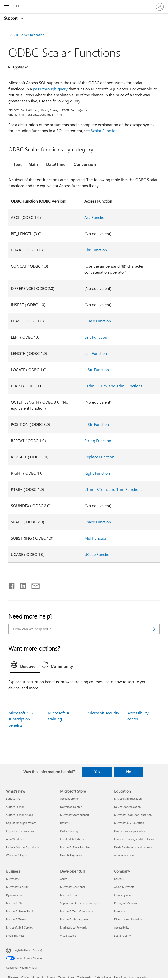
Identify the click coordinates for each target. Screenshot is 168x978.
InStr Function (96, 369)
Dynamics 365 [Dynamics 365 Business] (14, 895)
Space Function (97, 521)
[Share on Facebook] (11, 585)
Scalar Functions (105, 130)
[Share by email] (33, 585)
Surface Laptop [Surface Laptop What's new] (15, 807)
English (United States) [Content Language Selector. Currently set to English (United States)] (28, 950)
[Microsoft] (84, 4)
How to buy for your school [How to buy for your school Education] (130, 831)
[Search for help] (17, 7)
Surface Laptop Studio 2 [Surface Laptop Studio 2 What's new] (20, 815)
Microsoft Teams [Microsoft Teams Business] (16, 919)
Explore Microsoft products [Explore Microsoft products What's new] (22, 847)
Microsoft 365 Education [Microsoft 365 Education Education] (129, 823)
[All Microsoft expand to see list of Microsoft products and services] (6, 7)
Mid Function (95, 538)
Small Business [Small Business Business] (15, 935)
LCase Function (97, 320)
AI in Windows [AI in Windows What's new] (15, 839)
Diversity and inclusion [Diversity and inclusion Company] (128, 919)
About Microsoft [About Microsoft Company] (124, 887)
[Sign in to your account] (160, 7)
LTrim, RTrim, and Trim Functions (113, 385)
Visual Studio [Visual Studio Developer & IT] (68, 935)
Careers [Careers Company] (119, 879)
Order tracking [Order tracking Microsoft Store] (69, 831)
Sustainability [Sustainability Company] (122, 935)
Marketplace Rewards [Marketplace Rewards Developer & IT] (73, 927)
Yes (97, 771)
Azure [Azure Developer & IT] (63, 879)
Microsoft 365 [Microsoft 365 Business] (14, 903)
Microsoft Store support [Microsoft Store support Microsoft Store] (74, 815)
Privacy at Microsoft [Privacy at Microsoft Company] (126, 903)
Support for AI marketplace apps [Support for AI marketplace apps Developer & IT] (80, 903)
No (128, 771)
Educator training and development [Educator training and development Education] (135, 839)
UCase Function (98, 554)
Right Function (97, 473)
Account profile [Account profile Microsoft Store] (69, 798)
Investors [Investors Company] (119, 911)
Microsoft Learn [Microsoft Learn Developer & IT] (69, 895)
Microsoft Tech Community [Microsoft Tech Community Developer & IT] (76, 911)
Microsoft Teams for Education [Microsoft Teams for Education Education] (133, 815)
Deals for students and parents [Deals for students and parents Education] (133, 847)
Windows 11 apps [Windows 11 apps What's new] (17, 855)
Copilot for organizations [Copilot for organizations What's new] (21, 823)
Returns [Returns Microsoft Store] (65, 823)
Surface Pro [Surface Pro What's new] (13, 798)
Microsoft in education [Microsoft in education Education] (128, 798)
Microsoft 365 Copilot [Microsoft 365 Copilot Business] (19, 927)
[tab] (17, 165)
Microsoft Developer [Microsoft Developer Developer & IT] (72, 887)
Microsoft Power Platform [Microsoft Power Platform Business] (21, 911)
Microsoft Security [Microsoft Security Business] (17, 887)
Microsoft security (103, 712)
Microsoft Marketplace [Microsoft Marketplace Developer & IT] (74, 919)
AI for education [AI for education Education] (124, 855)
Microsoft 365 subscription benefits (20, 719)
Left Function (95, 337)
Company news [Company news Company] (123, 895)
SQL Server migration (27, 34)
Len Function (95, 353)
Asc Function (95, 217)
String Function (97, 440)
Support (11, 18)
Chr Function (95, 249)
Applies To (20, 67)
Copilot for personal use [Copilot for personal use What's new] (20, 831)
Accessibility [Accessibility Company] (121, 927)
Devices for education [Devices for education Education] (127, 807)
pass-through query (50, 88)
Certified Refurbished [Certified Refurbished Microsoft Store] (73, 839)
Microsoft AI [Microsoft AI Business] (13, 879)
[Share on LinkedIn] (21, 585)
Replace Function (99, 456)
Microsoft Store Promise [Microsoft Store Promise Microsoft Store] (75, 847)
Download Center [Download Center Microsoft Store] (71, 807)
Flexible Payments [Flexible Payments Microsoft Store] (71, 855)
